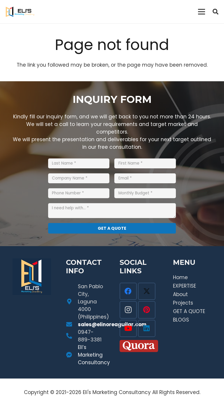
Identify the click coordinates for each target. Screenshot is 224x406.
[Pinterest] (146, 310)
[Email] (145, 178)
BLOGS (181, 319)
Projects (183, 302)
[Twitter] (146, 291)
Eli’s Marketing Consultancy (94, 355)
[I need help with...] (112, 210)
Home (180, 277)
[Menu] (201, 11)
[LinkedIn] (146, 328)
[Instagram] (128, 310)
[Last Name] (79, 163)
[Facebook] (128, 291)
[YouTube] (128, 328)
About (180, 294)
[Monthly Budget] (145, 193)
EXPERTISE (184, 285)
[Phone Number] (79, 193)
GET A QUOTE (189, 311)
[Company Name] (79, 178)
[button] (215, 12)
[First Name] (145, 163)
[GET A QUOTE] (112, 228)
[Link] (20, 12)
